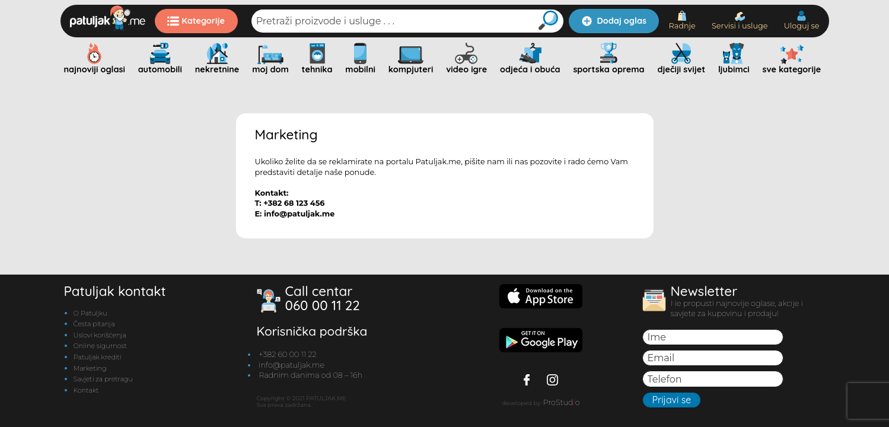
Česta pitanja (94, 324)
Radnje (681, 20)
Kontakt (86, 390)
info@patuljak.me (291, 365)
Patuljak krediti (98, 357)
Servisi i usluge (740, 21)
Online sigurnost (100, 346)
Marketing (90, 368)
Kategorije (196, 20)
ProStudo (561, 402)
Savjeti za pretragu (103, 379)
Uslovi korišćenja (100, 335)
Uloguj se (802, 20)
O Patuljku (90, 313)
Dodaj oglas (614, 20)
